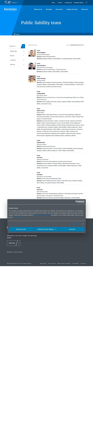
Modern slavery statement (64, 263)
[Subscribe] (13, 243)
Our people (49, 9)
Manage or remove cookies (14, 252)
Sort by (75, 45)
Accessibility (76, 263)
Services (17, 64)
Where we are (38, 9)
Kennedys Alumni (78, 2)
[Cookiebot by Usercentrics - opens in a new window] (76, 201)
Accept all (72, 229)
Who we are (84, 9)
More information (75, 224)
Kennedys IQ (68, 2)
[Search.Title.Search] (24, 46)
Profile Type (17, 51)
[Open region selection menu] (11, 2)
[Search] (86, 2)
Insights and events (72, 9)
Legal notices (43, 263)
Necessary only (21, 229)
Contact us (83, 263)
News (53, 2)
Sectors (17, 55)
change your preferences (42, 215)
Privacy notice (18, 217)
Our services (59, 9)
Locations (17, 60)
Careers (60, 2)
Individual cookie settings (47, 229)
